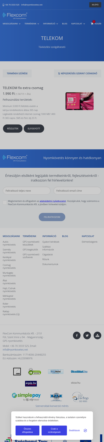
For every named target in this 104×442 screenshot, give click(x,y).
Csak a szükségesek (54, 430)
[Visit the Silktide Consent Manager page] (85, 430)
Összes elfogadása (27, 430)
